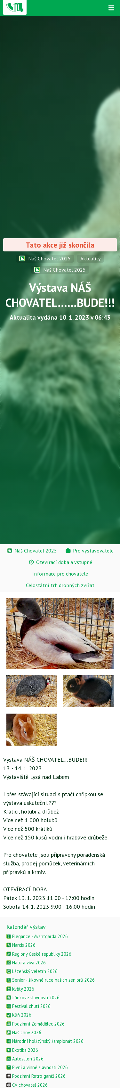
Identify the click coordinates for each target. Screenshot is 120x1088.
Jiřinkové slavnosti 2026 (33, 997)
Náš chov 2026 (23, 1032)
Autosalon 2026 (25, 1058)
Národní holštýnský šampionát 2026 (45, 1041)
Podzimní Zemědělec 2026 (35, 1024)
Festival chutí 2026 (28, 1006)
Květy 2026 (20, 989)
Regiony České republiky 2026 (38, 954)
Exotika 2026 (22, 1050)
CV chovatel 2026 (27, 1085)
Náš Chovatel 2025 (45, 258)
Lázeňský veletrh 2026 (32, 971)
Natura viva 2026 (26, 962)
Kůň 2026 (18, 1015)
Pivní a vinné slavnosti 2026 (37, 1067)
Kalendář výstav (26, 926)
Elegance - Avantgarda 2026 (37, 936)
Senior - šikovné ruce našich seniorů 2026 (50, 980)
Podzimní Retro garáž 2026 (36, 1076)
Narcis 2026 (21, 945)
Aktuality (90, 258)
